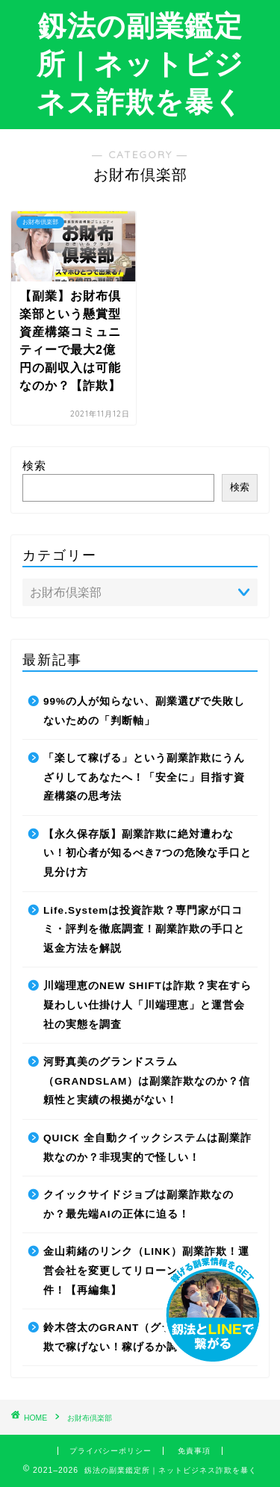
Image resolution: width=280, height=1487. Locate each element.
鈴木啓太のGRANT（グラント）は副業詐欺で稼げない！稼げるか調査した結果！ (147, 1337)
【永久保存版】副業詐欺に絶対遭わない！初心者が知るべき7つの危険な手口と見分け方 (147, 853)
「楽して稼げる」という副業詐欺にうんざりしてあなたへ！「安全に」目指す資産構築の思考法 (144, 777)
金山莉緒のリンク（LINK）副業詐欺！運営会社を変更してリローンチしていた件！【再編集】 (146, 1270)
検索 (34, 465)
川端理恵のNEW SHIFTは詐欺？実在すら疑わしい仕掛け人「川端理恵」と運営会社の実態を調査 (147, 1004)
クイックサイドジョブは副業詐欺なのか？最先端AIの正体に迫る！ (138, 1204)
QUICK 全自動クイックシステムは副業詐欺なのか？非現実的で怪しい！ (147, 1147)
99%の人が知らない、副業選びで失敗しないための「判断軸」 (144, 711)
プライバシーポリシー (110, 1451)
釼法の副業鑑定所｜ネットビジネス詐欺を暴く (140, 63)
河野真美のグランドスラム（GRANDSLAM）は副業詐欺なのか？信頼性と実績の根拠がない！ (146, 1081)
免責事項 (194, 1451)
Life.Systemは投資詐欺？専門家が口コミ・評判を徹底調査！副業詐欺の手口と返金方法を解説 (144, 929)
